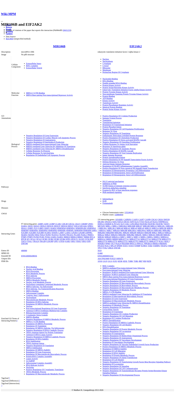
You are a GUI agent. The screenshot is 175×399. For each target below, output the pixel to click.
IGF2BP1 (25, 233)
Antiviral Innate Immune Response (116, 164)
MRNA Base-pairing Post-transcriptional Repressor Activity (49, 95)
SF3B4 (62, 239)
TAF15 (24, 241)
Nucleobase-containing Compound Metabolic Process (47, 284)
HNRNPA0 (61, 228)
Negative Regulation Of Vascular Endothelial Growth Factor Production (130, 344)
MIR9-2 (150, 237)
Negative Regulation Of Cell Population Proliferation (123, 129)
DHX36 (64, 226)
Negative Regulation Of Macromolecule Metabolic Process (125, 288)
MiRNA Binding (32, 317)
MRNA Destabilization (111, 320)
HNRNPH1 (33, 230)
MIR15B (162, 228)
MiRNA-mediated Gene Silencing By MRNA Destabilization (50, 149)
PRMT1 (90, 235)
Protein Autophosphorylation (113, 157)
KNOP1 (55, 233)
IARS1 (94, 230)
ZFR (89, 241)
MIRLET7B (156, 239)
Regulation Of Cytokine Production (116, 318)
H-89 (104, 201)
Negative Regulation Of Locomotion (116, 331)
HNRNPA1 (70, 228)
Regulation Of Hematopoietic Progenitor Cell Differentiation (126, 170)
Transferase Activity (110, 103)
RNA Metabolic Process (35, 273)
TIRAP (171, 246)
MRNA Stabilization (34, 348)
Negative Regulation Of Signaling (115, 366)
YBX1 (73, 241)
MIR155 (148, 228)
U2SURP (49, 241)
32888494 (118, 215)
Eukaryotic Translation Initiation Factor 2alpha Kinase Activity (127, 90)
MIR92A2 (102, 239)
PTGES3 (101, 246)
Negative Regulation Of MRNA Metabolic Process (46, 319)
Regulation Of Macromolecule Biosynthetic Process (46, 354)
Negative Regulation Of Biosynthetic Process (120, 285)
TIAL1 (29, 241)
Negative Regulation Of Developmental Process (121, 375)
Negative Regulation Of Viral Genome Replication (122, 153)
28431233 (67, 30)
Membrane (106, 70)
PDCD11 (69, 235)
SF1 (28, 239)
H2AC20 (148, 222)
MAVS (166, 224)
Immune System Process (112, 118)
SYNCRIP (89, 239)
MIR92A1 (165, 237)
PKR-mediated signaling (112, 192)
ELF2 (137, 222)
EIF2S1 (127, 222)
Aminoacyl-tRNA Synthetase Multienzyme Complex (46, 311)
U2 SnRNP (30, 361)
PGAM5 (77, 235)
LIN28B (81, 233)
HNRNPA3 (91, 228)
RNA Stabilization (33, 341)
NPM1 (107, 244)
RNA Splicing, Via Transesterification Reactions (45, 289)
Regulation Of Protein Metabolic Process (118, 355)
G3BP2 (41, 228)
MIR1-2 (115, 226)
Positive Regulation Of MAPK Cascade (117, 151)
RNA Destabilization (110, 327)
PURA (47, 237)
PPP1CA (133, 244)
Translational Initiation (111, 122)
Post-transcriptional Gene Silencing (116, 270)
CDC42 (154, 219)
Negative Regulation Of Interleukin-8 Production (45, 142)
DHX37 (70, 226)
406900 (24, 251)
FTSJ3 (141, 222)
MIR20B (147, 233)
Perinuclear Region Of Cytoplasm (115, 72)
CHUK (160, 219)
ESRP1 (30, 228)
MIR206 (133, 233)
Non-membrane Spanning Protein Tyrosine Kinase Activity (125, 94)
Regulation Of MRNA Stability (38, 350)
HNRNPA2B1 (81, 228)
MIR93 (109, 239)
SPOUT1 (74, 239)
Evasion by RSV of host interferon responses (119, 190)
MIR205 (126, 233)
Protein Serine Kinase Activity (114, 109)
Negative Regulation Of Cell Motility (117, 325)
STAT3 (131, 246)
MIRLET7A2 (134, 239)
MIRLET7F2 (133, 241)
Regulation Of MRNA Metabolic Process (42, 304)
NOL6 (42, 235)
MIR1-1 (108, 226)
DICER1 (101, 222)
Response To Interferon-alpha (114, 146)
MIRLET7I (153, 241)
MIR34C (166, 235)
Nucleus (105, 59)
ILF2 (118, 224)
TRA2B (42, 241)
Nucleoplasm (107, 61)
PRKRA (155, 244)
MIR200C (118, 233)
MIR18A (116, 230)
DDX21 (37, 226)
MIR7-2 (130, 237)
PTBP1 (24, 237)
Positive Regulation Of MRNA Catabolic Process (121, 323)
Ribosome (106, 68)
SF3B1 (45, 239)
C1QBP (52, 224)
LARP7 (61, 233)
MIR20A (140, 233)
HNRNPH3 (52, 230)
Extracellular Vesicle (34, 68)
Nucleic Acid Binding (34, 269)
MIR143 (134, 228)
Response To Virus (109, 131)
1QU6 (100, 261)
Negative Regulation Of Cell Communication (120, 368)
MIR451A (116, 237)
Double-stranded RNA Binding (114, 83)
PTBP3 (30, 237)
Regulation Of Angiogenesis (113, 334)
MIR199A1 (132, 230)
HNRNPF (25, 230)
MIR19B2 (166, 230)
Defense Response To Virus (113, 162)
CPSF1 (90, 224)
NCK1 (161, 241)
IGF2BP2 (33, 233)
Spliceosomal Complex (35, 293)
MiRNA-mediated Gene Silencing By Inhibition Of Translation (50, 146)
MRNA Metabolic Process (36, 280)
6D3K (120, 261)
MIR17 (109, 230)
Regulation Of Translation (36, 326)
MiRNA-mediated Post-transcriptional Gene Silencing (47, 144)
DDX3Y (57, 226)
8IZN (149, 261)
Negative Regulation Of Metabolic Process (119, 290)
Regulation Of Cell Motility (113, 360)
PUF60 (36, 237)
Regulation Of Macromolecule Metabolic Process (45, 374)
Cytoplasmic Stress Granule (37, 315)
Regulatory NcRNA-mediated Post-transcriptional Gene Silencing (128, 272)
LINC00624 (134, 224)
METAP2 (101, 226)
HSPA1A (101, 224)
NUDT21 (55, 235)
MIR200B (110, 233)
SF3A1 (33, 239)
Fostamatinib (107, 203)
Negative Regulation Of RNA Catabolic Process (44, 330)
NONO (48, 235)
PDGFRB (125, 244)
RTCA (92, 237)
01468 (100, 253)
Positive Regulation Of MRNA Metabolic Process (121, 347)
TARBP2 (156, 246)
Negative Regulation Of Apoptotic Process (119, 149)
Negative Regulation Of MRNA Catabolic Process (45, 337)
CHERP (84, 224)
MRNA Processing (33, 278)
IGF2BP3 (40, 233)
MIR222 (101, 235)
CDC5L (71, 224)
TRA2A (36, 241)
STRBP (137, 246)
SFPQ (68, 239)
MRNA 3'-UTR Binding (35, 93)
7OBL (135, 261)
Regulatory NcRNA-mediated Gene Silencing (120, 275)
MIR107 (139, 226)
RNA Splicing (31, 276)
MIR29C (138, 235)
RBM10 (67, 237)
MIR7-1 (123, 237)
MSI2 (37, 235)
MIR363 (101, 237)
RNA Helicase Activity (35, 365)
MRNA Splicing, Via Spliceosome (39, 287)
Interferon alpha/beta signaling (114, 188)
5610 (99, 251)
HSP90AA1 (163, 222)
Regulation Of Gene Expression (38, 352)
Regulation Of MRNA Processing (39, 324)
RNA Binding (107, 81)
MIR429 (108, 237)
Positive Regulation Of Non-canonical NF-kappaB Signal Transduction (130, 168)
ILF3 (123, 224)
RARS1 (60, 237)
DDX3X (50, 226)
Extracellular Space (33, 63)
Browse (9, 27)
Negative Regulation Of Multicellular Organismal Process (125, 336)
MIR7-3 (137, 237)
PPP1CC (140, 244)
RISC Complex (32, 66)
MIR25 (107, 235)
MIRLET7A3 (145, 239)
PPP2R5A (148, 244)
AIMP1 (41, 224)
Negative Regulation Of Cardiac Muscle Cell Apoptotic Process (51, 138)
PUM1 (42, 237)
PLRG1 (84, 235)
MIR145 (141, 228)
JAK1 (127, 224)
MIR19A (150, 230)
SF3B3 (56, 239)
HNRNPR (87, 230)
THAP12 (164, 246)
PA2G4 (118, 244)
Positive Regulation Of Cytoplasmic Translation (44, 370)
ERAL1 (24, 228)
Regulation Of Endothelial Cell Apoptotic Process (45, 155)
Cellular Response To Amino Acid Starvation (120, 144)
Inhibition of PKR (109, 184)
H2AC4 (156, 222)
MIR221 (168, 233)
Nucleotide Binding (110, 79)
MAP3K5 (152, 224)
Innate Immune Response (112, 155)
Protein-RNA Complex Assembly (39, 356)
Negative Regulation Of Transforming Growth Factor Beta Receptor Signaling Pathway (136, 362)
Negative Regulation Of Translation (116, 133)
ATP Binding (107, 98)
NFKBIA (101, 244)
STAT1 (125, 246)
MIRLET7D (102, 241)
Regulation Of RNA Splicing (37, 302)
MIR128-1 (161, 226)
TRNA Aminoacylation (35, 343)
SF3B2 (50, 239)
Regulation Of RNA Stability (37, 339)
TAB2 (150, 246)
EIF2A (120, 222)
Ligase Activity (32, 359)
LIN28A (74, 233)
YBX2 (78, 241)
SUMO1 (144, 246)
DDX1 (30, 226)
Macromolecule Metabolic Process (39, 300)
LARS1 (68, 233)
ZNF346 (24, 244)
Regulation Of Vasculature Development (118, 342)
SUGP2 (81, 239)
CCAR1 (58, 224)
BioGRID (9, 39)
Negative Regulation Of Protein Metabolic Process (122, 329)
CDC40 (65, 224)
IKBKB (108, 224)
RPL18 (113, 246)
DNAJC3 (108, 222)
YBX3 (84, 241)
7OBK (130, 261)
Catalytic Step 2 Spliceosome (37, 295)
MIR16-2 (102, 230)
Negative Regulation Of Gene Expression (42, 136)
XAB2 (67, 241)
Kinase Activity (108, 101)
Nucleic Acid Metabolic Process (38, 282)
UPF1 (56, 241)
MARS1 (24, 235)
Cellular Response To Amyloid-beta (40, 153)
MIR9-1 (143, 237)
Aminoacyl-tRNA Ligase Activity (39, 335)
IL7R (114, 224)
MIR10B (146, 226)
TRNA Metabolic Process (36, 372)
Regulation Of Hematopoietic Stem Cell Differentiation (124, 175)
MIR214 (161, 233)
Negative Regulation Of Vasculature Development (121, 340)
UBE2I (110, 248)
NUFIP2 (62, 235)
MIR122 (153, 226)
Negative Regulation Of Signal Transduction (119, 358)
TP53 (100, 248)
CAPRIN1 (127, 219)
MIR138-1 (103, 228)
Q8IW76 (119, 259)
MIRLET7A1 (123, 239)
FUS (35, 228)
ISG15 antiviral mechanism (113, 181)
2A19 (105, 261)
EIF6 (132, 222)
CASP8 (148, 219)
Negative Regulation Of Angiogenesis (41, 140)
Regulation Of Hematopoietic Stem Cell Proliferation (123, 173)
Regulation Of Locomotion (112, 364)
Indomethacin (107, 199)
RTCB (23, 239)
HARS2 (53, 228)
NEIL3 (167, 241)
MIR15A (155, 228)
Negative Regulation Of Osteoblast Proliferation (121, 142)
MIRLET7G (144, 241)
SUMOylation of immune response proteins (119, 186)
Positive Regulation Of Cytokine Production (119, 116)
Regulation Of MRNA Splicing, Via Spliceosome (45, 328)
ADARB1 (119, 219)
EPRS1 (90, 226)
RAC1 (107, 246)
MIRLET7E (112, 241)
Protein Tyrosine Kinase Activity (115, 92)
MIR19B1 (158, 230)
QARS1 (54, 237)
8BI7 (141, 261)
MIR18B (123, 230)
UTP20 (61, 241)
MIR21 (154, 233)
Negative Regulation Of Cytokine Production (120, 314)
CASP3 (135, 219)
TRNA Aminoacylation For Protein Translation (44, 332)
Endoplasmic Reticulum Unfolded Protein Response (122, 136)
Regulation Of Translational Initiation (117, 125)
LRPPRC (88, 233)
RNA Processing (32, 271)
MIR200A (101, 233)
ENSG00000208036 (29, 256)
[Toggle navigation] (2, 21)
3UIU (115, 261)
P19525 (113, 259)
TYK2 (104, 248)
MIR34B (159, 235)
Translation (106, 120)
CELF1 (77, 224)
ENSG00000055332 (105, 256)
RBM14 (74, 237)
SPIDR (119, 246)
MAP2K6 (144, 224)
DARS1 (24, 226)
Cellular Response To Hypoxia (38, 151)
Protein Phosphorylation (111, 127)
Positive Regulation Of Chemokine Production (120, 138)
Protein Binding (108, 96)
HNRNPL (70, 230)
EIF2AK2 (136, 46)
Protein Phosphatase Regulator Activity (117, 105)
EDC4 (76, 226)
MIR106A (123, 226)
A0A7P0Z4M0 (103, 259)
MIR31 (145, 235)
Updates (9, 34)
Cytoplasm (106, 63)
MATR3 (31, 235)
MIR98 (115, 239)
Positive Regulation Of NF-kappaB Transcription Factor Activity (127, 160)
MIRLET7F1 (123, 241)
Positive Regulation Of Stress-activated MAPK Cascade (124, 140)
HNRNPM (78, 230)
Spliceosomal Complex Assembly (39, 363)
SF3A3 (39, 239)
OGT (113, 244)
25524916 (129, 212)
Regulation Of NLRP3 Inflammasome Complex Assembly (125, 166)
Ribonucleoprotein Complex (37, 313)
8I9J (145, 261)
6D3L (125, 261)
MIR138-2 (112, 228)
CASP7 (141, 219)
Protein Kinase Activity (111, 85)
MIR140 (120, 228)
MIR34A (152, 235)
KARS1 (48, 233)
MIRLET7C (166, 239)
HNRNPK (62, 230)
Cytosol (105, 66)
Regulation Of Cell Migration (114, 351)
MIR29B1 (122, 235)
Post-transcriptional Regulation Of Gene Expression (46, 308)
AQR (46, 224)
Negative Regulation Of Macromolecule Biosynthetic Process (126, 283)
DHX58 (166, 219)
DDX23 (43, 226)
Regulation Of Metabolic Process (115, 305)
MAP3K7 (160, 224)
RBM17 (80, 237)
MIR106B (59, 46)
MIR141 (127, 228)
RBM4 (86, 237)
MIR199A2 (141, 230)
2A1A (110, 261)
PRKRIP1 (163, 244)
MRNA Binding (32, 291)
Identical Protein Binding (112, 107)
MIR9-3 (157, 237)
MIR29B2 (131, 235)
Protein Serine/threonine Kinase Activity (118, 87)
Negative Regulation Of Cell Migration (117, 316)
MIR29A (114, 235)
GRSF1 (47, 228)
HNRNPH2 (43, 230)
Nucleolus (30, 367)
